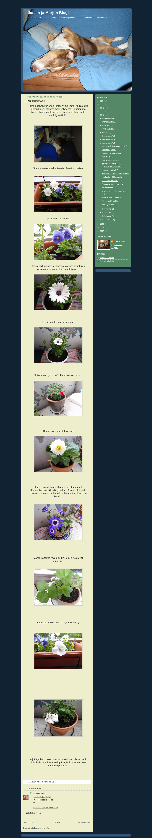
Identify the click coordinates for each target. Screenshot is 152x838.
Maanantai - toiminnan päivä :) (114, 146)
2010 (102, 115)
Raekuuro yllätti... (109, 150)
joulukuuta (106, 118)
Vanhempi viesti (84, 822)
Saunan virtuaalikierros (111, 197)
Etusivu (57, 822)
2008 (102, 228)
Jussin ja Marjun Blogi (48, 12)
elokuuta (106, 132)
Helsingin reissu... (109, 204)
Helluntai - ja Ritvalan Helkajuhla (115, 174)
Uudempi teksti (29, 822)
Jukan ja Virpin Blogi (108, 261)
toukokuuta (107, 143)
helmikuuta (107, 216)
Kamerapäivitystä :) (110, 170)
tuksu (35, 793)
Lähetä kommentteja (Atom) (39, 828)
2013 (102, 105)
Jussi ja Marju (119, 241)
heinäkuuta (107, 136)
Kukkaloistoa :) (108, 157)
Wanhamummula (107, 258)
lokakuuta (106, 125)
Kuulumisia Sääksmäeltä (112, 177)
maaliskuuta (107, 213)
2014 (102, 101)
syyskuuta (106, 129)
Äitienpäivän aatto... (110, 201)
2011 (102, 112)
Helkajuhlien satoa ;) (110, 160)
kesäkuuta (106, 140)
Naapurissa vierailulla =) (112, 153)
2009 (102, 224)
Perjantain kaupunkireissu (112, 184)
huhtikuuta (107, 209)
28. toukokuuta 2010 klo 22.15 (45, 808)
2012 (102, 108)
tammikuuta (107, 220)
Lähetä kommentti (33, 813)
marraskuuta (107, 122)
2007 (102, 231)
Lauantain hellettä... (110, 181)
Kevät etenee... (108, 188)
